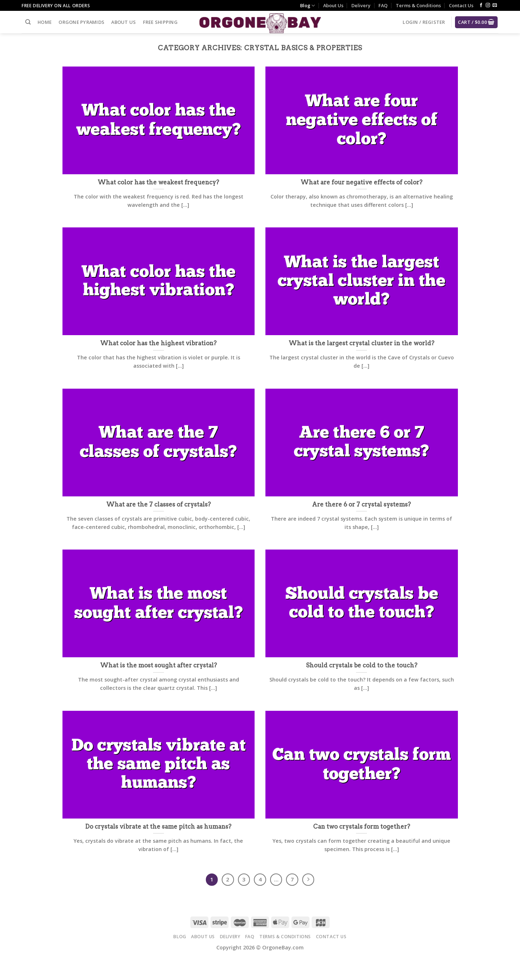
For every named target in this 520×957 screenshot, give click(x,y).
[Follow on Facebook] (481, 5)
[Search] (28, 22)
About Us (333, 5)
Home (45, 22)
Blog (307, 5)
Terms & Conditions (418, 5)
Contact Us (461, 5)
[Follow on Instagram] (488, 5)
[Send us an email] (495, 5)
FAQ (382, 5)
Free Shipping (160, 22)
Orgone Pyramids (81, 22)
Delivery (360, 5)
